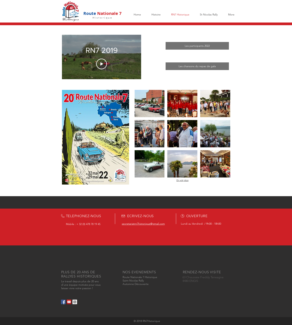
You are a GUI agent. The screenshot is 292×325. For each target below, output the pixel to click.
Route (89, 13)
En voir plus (183, 180)
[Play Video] (101, 64)
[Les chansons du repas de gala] (197, 66)
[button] (150, 103)
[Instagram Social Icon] (74, 302)
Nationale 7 (109, 13)
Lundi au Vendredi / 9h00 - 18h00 (201, 223)
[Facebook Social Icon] (63, 302)
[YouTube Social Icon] (69, 302)
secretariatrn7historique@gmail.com (143, 223)
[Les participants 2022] (197, 46)
